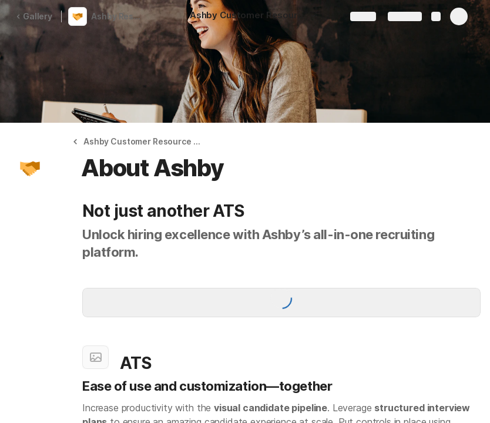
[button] (313, 16)
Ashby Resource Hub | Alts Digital (119, 16)
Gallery (34, 16)
